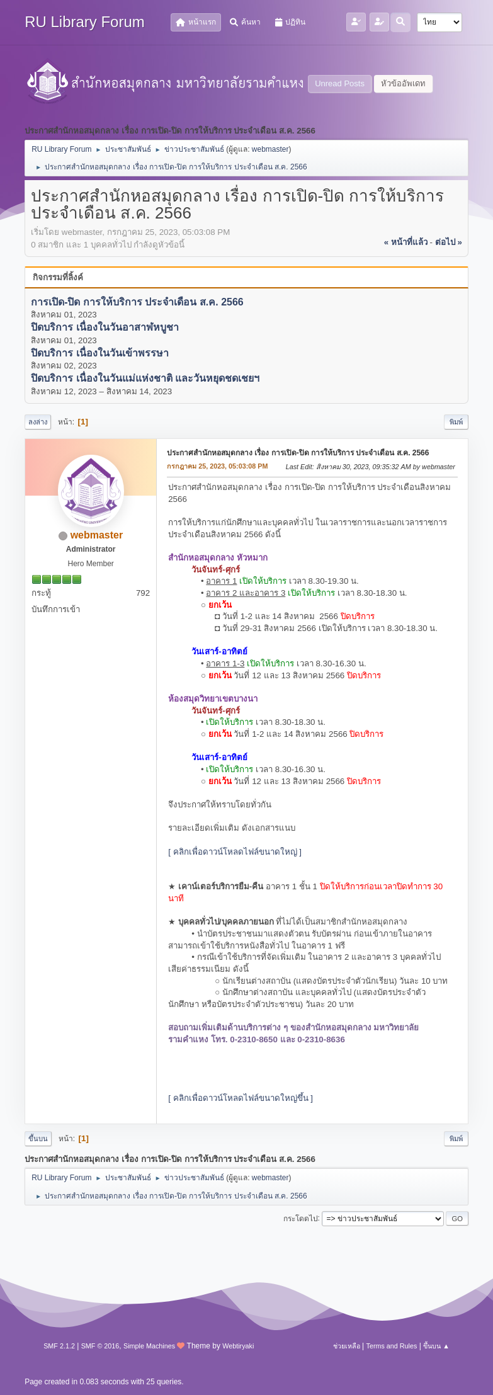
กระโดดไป (300, 1218)
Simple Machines (149, 1346)
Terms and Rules (391, 1346)
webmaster (270, 149)
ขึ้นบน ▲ (436, 1346)
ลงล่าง (37, 422)
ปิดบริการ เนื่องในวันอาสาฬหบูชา (104, 327)
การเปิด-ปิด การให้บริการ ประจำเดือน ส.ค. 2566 (137, 302)
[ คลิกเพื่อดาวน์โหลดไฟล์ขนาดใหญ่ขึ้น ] (240, 1098)
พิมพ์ (456, 422)
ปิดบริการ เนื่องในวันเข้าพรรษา (99, 353)
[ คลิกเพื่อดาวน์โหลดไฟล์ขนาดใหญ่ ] (235, 852)
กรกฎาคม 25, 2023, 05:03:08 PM (217, 466)
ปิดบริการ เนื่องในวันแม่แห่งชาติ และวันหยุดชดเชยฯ (145, 378)
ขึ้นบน (38, 1138)
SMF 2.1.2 (59, 1346)
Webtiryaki (238, 1346)
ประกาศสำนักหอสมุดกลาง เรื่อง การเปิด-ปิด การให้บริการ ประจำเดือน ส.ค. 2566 (298, 452)
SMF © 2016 (100, 1346)
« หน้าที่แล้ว (406, 242)
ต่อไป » (448, 242)
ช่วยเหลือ (346, 1346)
